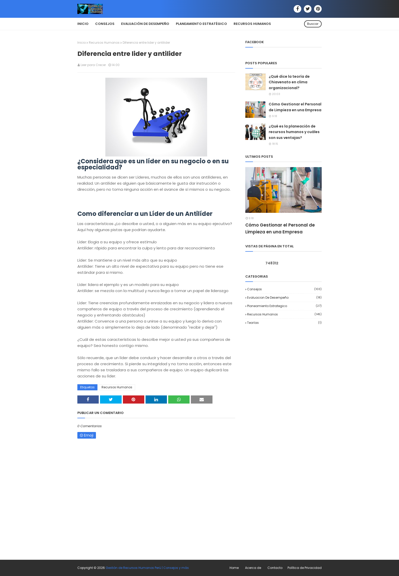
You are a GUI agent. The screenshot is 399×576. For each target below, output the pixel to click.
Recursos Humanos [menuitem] (252, 23)
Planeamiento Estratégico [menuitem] (201, 23)
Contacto (274, 568)
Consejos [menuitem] (105, 23)
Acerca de (253, 568)
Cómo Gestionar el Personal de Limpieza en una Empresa (295, 107)
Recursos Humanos (104, 42)
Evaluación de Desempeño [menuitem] (145, 23)
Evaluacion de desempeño (284, 297)
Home (234, 568)
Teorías (284, 323)
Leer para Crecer (93, 65)
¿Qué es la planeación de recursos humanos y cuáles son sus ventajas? (294, 132)
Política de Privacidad (305, 568)
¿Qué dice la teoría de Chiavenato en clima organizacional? (289, 82)
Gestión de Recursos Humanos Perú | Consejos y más (147, 568)
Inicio (81, 42)
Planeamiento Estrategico (284, 306)
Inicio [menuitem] (83, 23)
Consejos (284, 289)
